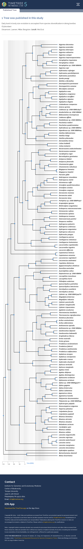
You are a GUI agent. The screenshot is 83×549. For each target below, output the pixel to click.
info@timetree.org (16, 499)
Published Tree (10, 10)
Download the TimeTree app (15, 508)
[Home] (14, 4)
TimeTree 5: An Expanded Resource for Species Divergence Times (35, 538)
